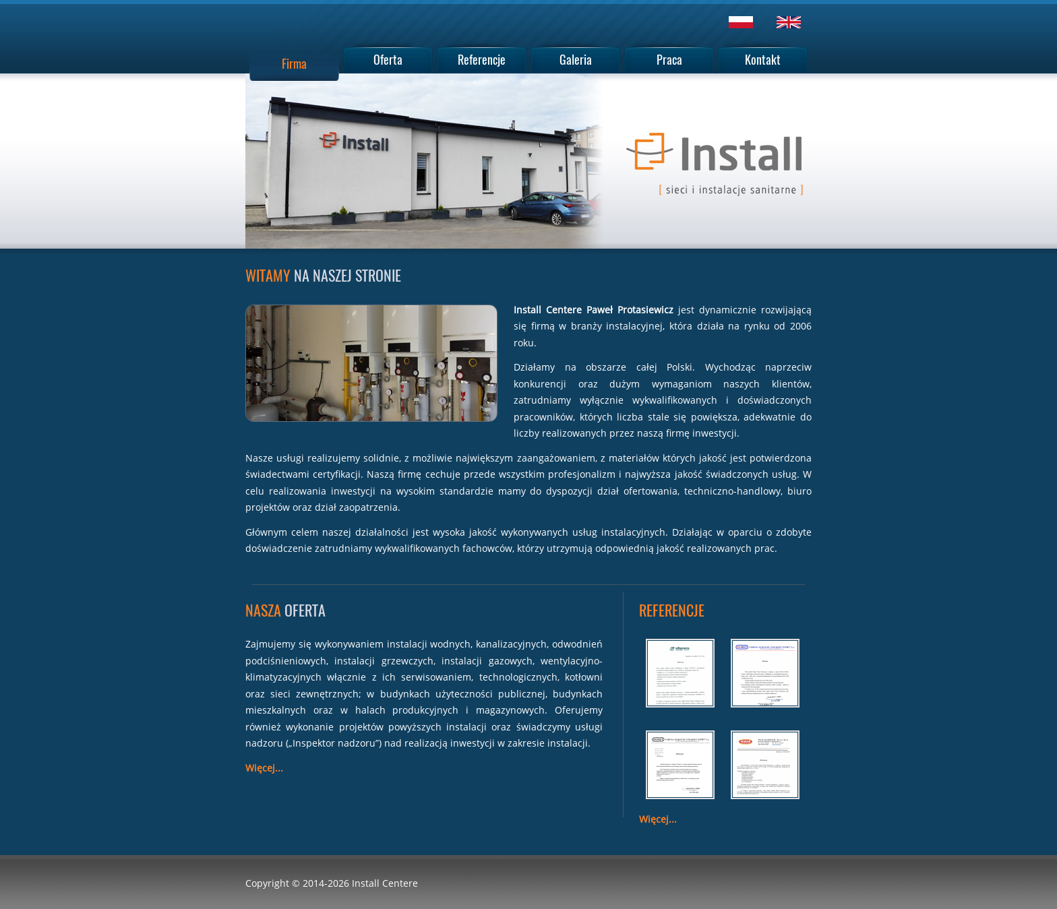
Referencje (482, 59)
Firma (294, 63)
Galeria (576, 59)
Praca (669, 59)
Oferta (387, 59)
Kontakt (763, 59)
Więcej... (264, 767)
